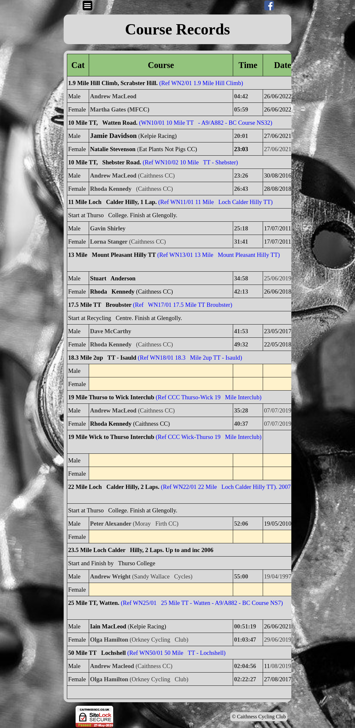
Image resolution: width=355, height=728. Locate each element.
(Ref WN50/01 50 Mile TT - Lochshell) (176, 652)
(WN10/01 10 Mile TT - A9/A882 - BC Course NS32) (205, 122)
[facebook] (269, 5)
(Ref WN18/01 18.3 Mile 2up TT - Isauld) (190, 357)
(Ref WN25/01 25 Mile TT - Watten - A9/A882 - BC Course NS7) (202, 602)
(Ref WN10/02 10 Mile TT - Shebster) (190, 162)
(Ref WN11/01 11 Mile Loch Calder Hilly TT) (215, 202)
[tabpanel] (177, 29)
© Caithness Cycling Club (259, 716)
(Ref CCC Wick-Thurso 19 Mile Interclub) (208, 436)
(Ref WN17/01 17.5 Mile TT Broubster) (182, 304)
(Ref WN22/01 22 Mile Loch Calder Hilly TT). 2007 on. (230, 486)
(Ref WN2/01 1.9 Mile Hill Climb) (201, 83)
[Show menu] (87, 5)
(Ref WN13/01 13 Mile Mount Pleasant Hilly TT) (218, 254)
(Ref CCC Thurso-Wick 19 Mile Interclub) (208, 397)
